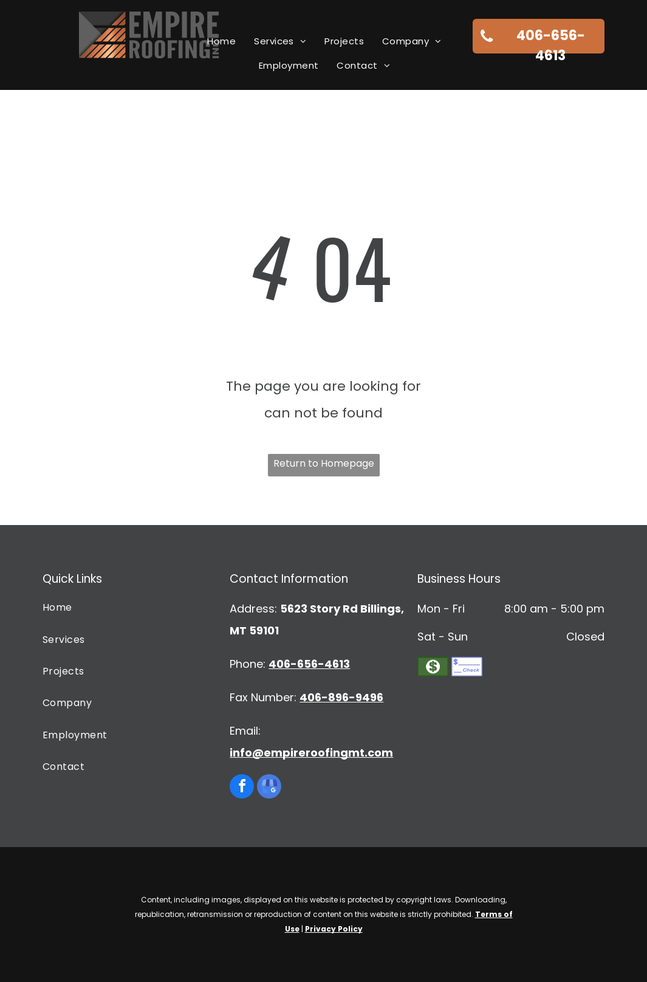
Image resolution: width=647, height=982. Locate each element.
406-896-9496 (341, 697)
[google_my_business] (269, 788)
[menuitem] (221, 41)
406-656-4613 (309, 663)
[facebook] (242, 788)
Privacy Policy (334, 929)
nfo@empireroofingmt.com (313, 752)
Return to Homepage (323, 463)
